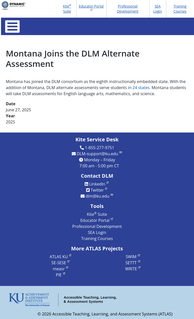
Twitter (99, 190)
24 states (141, 87)
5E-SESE (60, 262)
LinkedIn (99, 184)
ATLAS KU (61, 256)
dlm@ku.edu (100, 196)
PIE (61, 275)
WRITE (133, 269)
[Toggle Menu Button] (12, 26)
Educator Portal (91, 7)
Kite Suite (67, 9)
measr (61, 269)
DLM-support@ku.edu (99, 153)
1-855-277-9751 (99, 147)
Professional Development (127, 9)
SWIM (133, 256)
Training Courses (180, 9)
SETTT (133, 262)
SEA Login (157, 9)
